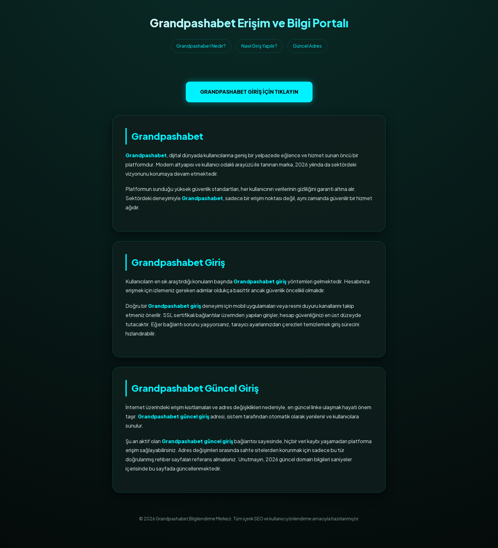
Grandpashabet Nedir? (201, 46)
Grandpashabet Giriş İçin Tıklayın (249, 91)
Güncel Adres (307, 46)
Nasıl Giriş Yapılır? (259, 46)
